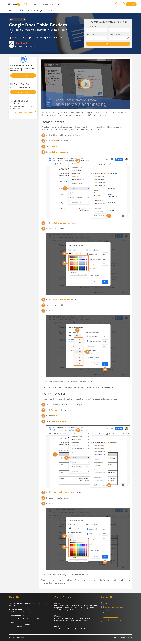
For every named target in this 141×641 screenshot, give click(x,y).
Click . (50, 310)
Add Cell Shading (53, 394)
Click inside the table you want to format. (63, 135)
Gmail (56, 605)
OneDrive (80, 618)
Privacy (129, 638)
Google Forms (78, 608)
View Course (23, 92)
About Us (14, 597)
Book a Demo (111, 620)
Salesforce (70, 629)
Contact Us (55, 4)
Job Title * (112, 26)
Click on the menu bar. (59, 141)
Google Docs (27, 10)
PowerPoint (65, 621)
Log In (120, 4)
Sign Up (131, 4)
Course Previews (63, 597)
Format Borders (52, 122)
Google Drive (68, 608)
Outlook (57, 621)
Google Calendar (65, 605)
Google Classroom (90, 605)
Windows (79, 621)
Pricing (45, 4)
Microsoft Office (70, 618)
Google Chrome (77, 605)
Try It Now (23, 75)
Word (86, 621)
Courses (35, 4)
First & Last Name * (93, 26)
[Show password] (128, 38)
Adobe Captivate (59, 629)
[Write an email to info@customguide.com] (116, 607)
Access (56, 618)
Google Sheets (89, 608)
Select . (52, 146)
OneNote (88, 618)
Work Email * (91, 34)
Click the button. (62, 223)
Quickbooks (79, 629)
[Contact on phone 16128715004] (116, 603)
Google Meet (69, 610)
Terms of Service (119, 638)
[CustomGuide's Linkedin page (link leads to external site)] (103, 612)
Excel (61, 618)
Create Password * (115, 34)
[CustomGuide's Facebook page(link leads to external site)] (109, 612)
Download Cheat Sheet (23, 113)
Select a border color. (55, 228)
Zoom (86, 629)
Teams (72, 621)
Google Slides (58, 610)
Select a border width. (55, 305)
